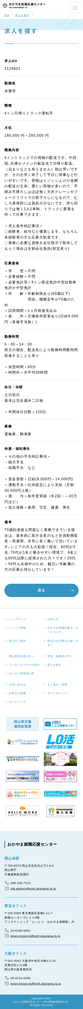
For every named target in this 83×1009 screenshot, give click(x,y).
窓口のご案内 (17, 640)
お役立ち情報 (17, 693)
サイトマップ (17, 701)
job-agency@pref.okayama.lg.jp (33, 888)
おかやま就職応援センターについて (62, 630)
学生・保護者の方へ (60, 656)
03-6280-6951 (21, 930)
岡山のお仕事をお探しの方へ (62, 643)
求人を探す (22, 15)
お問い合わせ (17, 684)
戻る (41, 590)
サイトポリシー (57, 693)
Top (7, 15)
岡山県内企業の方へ (21, 656)
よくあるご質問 (57, 684)
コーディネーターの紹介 (24, 664)
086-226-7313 (21, 883)
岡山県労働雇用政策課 (22, 724)
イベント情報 (17, 627)
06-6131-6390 (21, 978)
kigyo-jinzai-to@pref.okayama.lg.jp (35, 936)
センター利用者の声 (21, 673)
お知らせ (53, 619)
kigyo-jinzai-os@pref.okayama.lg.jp (36, 983)
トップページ (17, 619)
